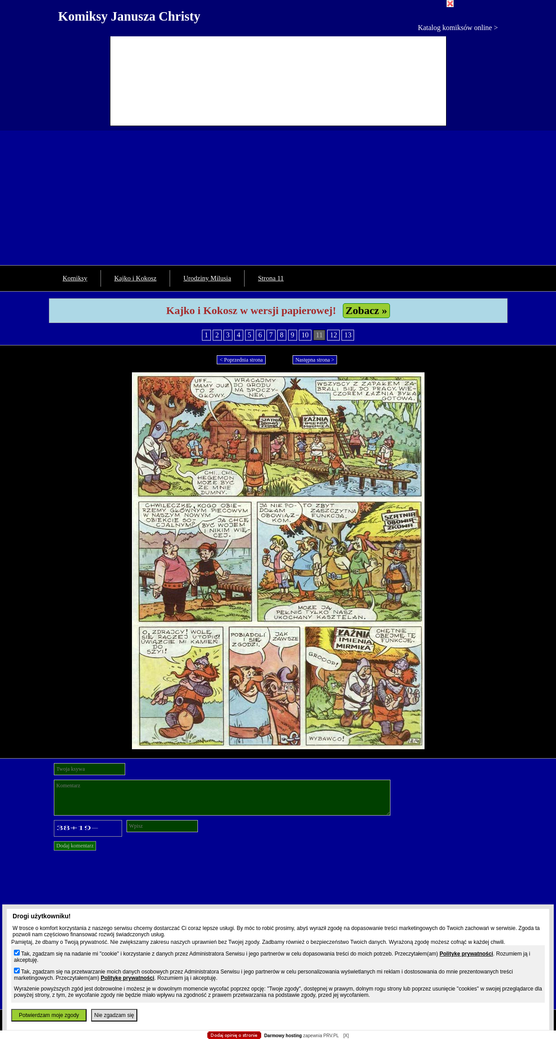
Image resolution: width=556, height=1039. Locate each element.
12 (333, 335)
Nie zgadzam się (114, 1015)
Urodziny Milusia (207, 278)
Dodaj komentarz (75, 846)
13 (347, 335)
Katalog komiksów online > (458, 27)
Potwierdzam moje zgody (49, 1015)
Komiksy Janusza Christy (129, 16)
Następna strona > (314, 360)
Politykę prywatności (466, 954)
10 (305, 335)
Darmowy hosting (283, 1035)
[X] (346, 1035)
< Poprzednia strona (241, 360)
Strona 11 (271, 278)
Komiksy (75, 278)
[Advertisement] (278, 198)
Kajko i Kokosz (135, 278)
